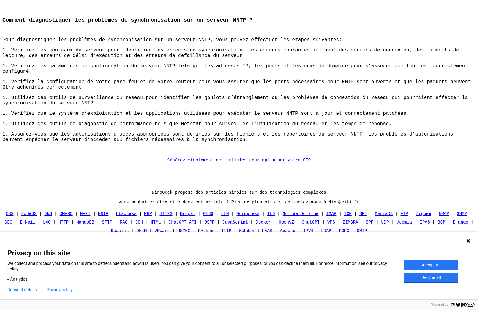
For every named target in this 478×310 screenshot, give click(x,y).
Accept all (431, 264)
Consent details (22, 289)
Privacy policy (60, 289)
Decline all (431, 277)
